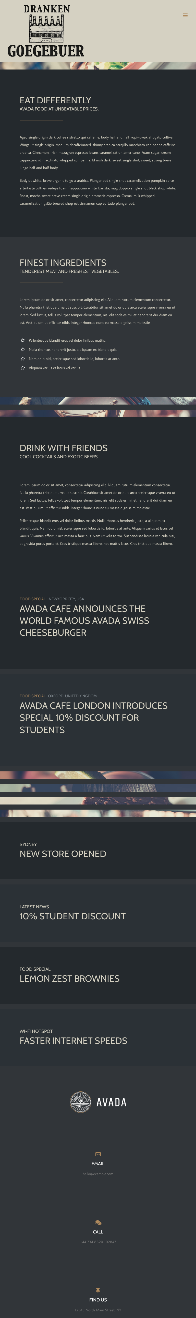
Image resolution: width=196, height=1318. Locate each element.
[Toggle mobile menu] (185, 15)
